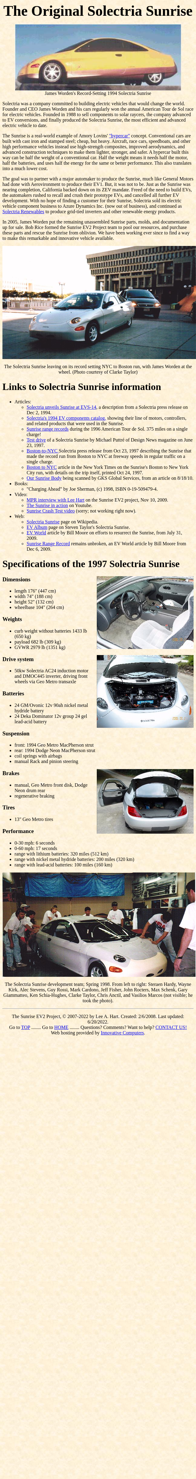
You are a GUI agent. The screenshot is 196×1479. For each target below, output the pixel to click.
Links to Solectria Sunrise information (81, 386)
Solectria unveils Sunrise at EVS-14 (61, 407)
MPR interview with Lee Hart (55, 500)
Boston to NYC (42, 467)
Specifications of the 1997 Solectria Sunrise (91, 563)
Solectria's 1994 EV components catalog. (66, 418)
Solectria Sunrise (43, 521)
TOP (25, 1027)
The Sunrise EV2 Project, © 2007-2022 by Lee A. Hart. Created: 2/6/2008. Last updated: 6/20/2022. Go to (96, 1022)
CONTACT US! (171, 1027)
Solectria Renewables (23, 211)
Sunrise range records (48, 429)
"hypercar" (119, 135)
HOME (61, 1027)
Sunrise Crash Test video (51, 510)
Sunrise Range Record (48, 543)
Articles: (23, 401)
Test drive (36, 439)
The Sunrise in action (47, 505)
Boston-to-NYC (43, 450)
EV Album (37, 527)
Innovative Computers (122, 1032)
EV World (36, 532)
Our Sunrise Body (44, 478)
